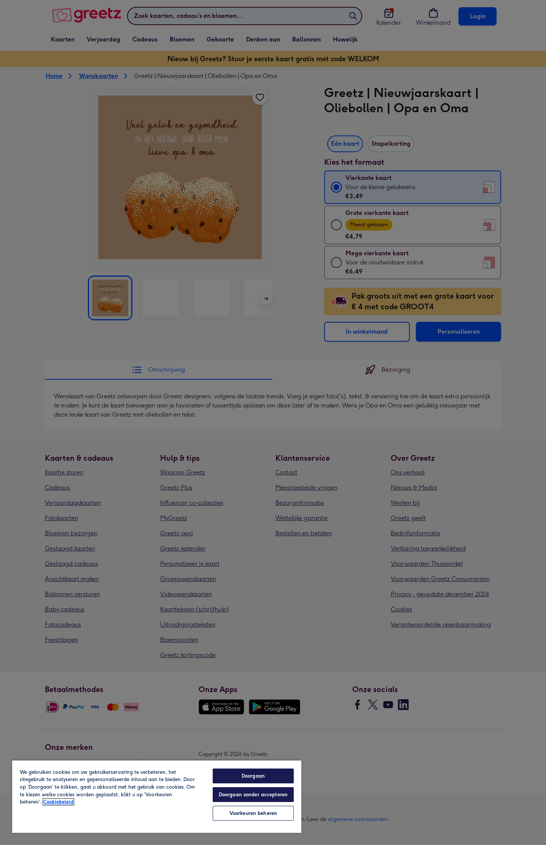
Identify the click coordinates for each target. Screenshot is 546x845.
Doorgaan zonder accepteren (253, 794)
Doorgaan (253, 776)
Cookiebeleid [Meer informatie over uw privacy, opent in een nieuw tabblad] (58, 802)
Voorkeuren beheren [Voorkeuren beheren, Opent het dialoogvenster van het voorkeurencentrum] (253, 813)
